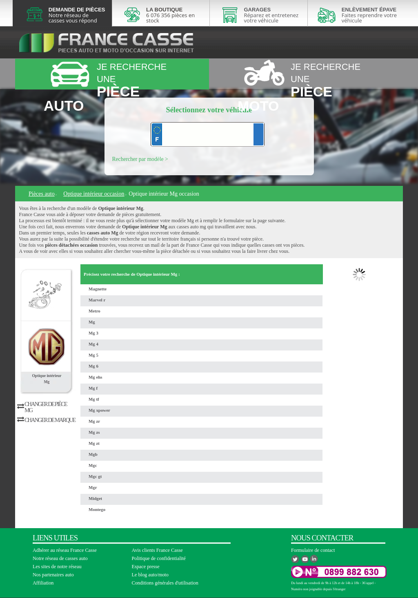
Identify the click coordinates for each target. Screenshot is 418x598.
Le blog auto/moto (150, 575)
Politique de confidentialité (159, 558)
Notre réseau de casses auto (60, 558)
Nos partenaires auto (53, 575)
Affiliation (43, 583)
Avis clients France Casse (157, 550)
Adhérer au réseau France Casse (65, 550)
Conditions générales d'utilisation (165, 583)
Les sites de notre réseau (57, 566)
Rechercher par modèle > (140, 159)
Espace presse (146, 566)
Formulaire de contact (313, 550)
